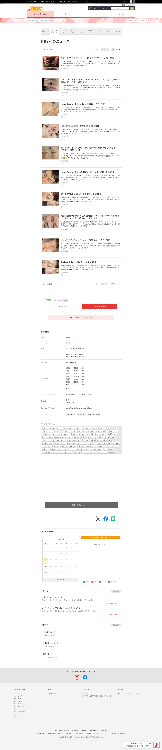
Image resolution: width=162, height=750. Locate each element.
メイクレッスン (102, 452)
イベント (85, 693)
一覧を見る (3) (115, 625)
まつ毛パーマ (102, 428)
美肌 (109, 443)
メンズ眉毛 (103, 440)
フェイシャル (46, 440)
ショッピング (18, 696)
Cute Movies (52, 693)
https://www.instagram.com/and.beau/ (79, 408)
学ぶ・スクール (19, 704)
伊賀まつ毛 (77, 437)
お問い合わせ (79, 733)
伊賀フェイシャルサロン (69, 446)
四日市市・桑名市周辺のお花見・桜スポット (96, 696)
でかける (94, 14)
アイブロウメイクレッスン (50, 452)
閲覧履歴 (95, 8)
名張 (110, 440)
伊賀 (43, 428)
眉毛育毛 (81, 446)
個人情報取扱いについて (55, 733)
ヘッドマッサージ (66, 452)
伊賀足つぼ (77, 452)
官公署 (16, 714)
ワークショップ (113, 446)
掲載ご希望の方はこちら (81, 505)
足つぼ (73, 434)
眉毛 (84, 437)
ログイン (106, 8)
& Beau (52, 20)
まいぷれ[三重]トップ (20, 20)
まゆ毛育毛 (104, 431)
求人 (15, 717)
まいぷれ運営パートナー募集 (117, 733)
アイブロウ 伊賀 (93, 431)
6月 (64, 579)
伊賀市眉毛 (94, 440)
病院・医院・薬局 (19, 712)
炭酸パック (45, 449)
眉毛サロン (85, 440)
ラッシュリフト (47, 446)
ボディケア (113, 431)
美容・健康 (43, 20)
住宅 (15, 709)
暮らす (67, 14)
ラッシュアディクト (59, 440)
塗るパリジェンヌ (47, 437)
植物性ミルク (103, 446)
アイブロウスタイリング (54, 428)
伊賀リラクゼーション (97, 434)
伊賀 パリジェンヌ (73, 440)
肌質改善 (112, 452)
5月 (61, 579)
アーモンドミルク (96, 449)
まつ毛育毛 (58, 431)
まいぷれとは (40, 733)
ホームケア (116, 443)
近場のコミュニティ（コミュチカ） (128, 693)
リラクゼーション (89, 428)
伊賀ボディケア (91, 446)
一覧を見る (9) (115, 591)
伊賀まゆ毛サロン (109, 437)
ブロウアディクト (47, 431)
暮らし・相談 (18, 701)
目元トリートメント (70, 431)
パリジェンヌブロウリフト (63, 437)
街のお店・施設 (40, 14)
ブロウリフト (101, 443)
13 (113, 49)
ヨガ (105, 449)
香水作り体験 (71, 443)
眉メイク (56, 446)
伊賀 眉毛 (91, 443)
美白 (100, 437)
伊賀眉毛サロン (111, 434)
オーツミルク (82, 443)
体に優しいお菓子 (47, 443)
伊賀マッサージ (60, 443)
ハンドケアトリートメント (59, 449)
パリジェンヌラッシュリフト (73, 428)
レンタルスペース (83, 434)
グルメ (16, 693)
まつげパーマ (92, 437)
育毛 (114, 428)
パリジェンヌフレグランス (50, 434)
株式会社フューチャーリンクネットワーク (94, 730)
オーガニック (65, 434)
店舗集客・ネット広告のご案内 (138, 20)
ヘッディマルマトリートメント (79, 449)
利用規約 (68, 733)
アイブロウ (82, 431)
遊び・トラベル (19, 706)
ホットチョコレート (89, 452)
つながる (121, 14)
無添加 (111, 449)
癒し (109, 428)
